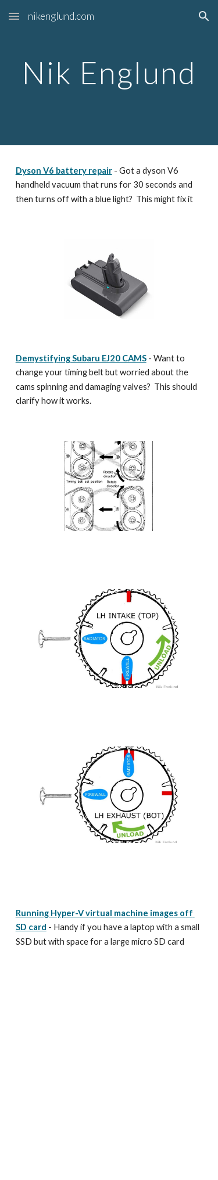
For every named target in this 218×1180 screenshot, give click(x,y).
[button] (14, 16)
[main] (109, 72)
